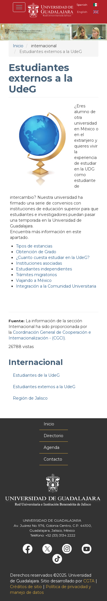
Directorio (53, 435)
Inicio (18, 45)
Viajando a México (34, 280)
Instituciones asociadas (39, 263)
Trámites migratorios (36, 274)
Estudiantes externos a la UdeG (44, 386)
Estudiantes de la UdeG (36, 375)
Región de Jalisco (30, 398)
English (82, 11)
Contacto (53, 459)
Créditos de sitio (26, 586)
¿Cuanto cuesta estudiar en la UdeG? (53, 257)
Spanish (82, 4)
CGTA (88, 581)
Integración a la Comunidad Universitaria (56, 286)
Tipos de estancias (34, 246)
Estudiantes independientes (44, 269)
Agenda (51, 447)
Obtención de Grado (36, 251)
